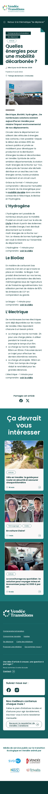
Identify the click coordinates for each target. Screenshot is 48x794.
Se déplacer (13, 37)
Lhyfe (8, 223)
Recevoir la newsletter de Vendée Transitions (24, 724)
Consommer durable (12, 636)
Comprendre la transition (18, 33)
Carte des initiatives (24, 641)
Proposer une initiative (12, 647)
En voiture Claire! (15, 530)
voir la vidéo (26, 250)
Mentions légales (24, 788)
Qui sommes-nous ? (33, 647)
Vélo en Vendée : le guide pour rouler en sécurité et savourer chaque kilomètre (22, 480)
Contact (9, 671)
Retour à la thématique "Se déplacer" (24, 22)
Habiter (27, 636)
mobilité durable (16, 192)
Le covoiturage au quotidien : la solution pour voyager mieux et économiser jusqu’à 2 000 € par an (23, 582)
